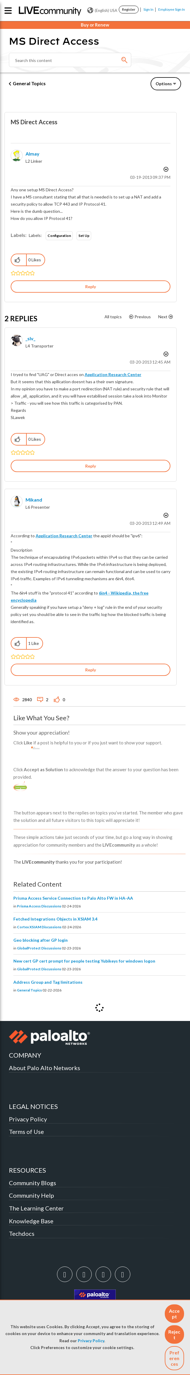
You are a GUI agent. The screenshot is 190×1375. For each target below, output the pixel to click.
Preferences (174, 1358)
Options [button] (164, 83)
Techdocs (21, 1233)
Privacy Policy (91, 1340)
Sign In (148, 9)
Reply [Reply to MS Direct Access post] (90, 286)
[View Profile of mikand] (34, 500)
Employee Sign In (171, 9)
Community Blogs (32, 1182)
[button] (174, 1313)
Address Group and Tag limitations (48, 982)
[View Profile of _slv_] (30, 338)
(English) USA (102, 10)
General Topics (29, 83)
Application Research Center (113, 374)
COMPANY (25, 1055)
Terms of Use (26, 1131)
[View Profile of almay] (32, 154)
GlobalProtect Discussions (39, 948)
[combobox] (70, 60)
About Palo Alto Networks (44, 1067)
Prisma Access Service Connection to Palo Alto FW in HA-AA (73, 898)
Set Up (83, 235)
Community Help (31, 1195)
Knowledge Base (31, 1221)
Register (128, 9)
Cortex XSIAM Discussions (39, 927)
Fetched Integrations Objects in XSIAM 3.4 (55, 918)
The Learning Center (36, 1208)
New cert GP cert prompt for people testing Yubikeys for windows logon (84, 960)
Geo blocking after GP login (40, 940)
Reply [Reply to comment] (90, 465)
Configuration (59, 235)
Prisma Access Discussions (39, 906)
